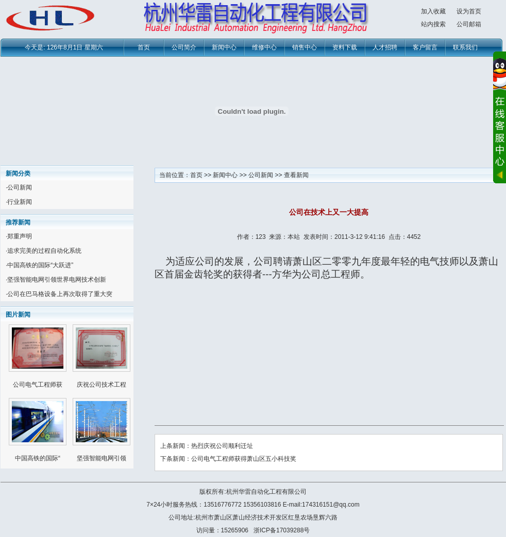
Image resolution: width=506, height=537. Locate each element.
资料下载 (344, 47)
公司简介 (184, 47)
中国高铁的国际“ (37, 458)
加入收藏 (433, 11)
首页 (144, 47)
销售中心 (304, 47)
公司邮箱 (469, 24)
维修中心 (264, 47)
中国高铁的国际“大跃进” (40, 265)
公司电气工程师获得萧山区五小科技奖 (243, 458)
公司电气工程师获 (37, 384)
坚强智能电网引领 (101, 458)
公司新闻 (19, 187)
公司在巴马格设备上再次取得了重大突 (59, 294)
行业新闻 (19, 201)
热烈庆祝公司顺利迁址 (222, 445)
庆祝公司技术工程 (101, 384)
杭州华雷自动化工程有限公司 (266, 491)
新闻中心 (224, 47)
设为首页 (469, 11)
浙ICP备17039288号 (282, 530)
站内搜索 (433, 24)
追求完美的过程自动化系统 (44, 250)
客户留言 (425, 47)
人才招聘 (385, 47)
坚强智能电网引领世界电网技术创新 (56, 279)
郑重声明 (19, 236)
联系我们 (465, 47)
